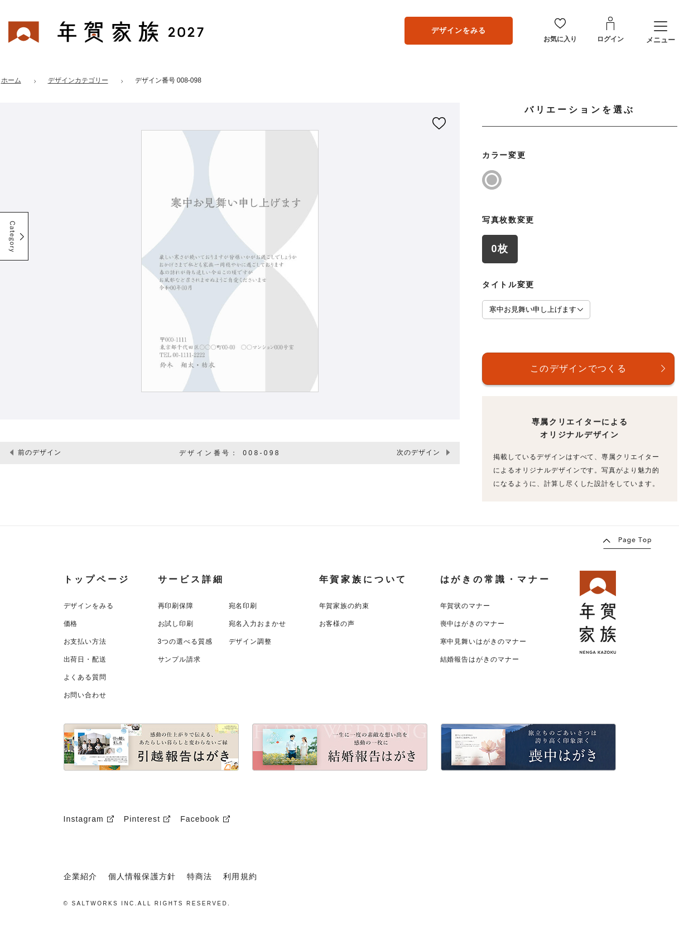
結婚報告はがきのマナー (480, 659)
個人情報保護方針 (142, 876)
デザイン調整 (250, 641)
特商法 (199, 876)
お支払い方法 (85, 641)
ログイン (610, 39)
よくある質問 (85, 677)
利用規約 (240, 876)
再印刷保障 (176, 606)
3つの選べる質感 (185, 641)
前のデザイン (39, 452)
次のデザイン (418, 452)
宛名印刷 (243, 606)
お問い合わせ (85, 695)
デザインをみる (458, 30)
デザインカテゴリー (78, 80)
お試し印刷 (176, 624)
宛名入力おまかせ (258, 624)
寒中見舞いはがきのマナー (483, 641)
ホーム (11, 80)
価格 (71, 624)
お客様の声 (337, 624)
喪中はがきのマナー (472, 624)
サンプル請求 (179, 659)
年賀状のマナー (465, 606)
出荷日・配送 (85, 659)
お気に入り (560, 39)
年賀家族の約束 (344, 606)
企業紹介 (80, 876)
